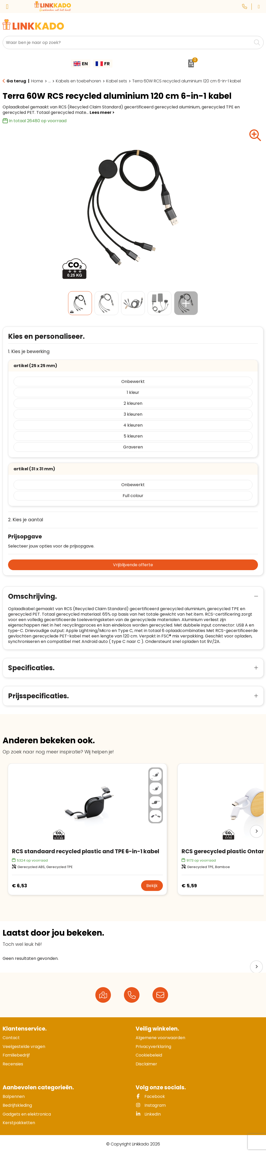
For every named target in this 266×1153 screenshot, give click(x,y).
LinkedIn (148, 1114)
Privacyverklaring (153, 1047)
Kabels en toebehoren (78, 81)
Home (37, 81)
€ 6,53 (19, 886)
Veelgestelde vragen (24, 1047)
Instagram (151, 1105)
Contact (11, 1038)
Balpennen (14, 1096)
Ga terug (16, 81)
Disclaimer (146, 1064)
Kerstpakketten (19, 1123)
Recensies (13, 1064)
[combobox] (127, 42)
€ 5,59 (189, 886)
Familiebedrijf (16, 1055)
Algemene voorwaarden (160, 1038)
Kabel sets (116, 81)
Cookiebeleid (149, 1055)
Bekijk (152, 886)
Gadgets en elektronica (27, 1114)
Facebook (150, 1096)
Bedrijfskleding (17, 1105)
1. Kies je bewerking (29, 351)
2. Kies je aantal (25, 520)
